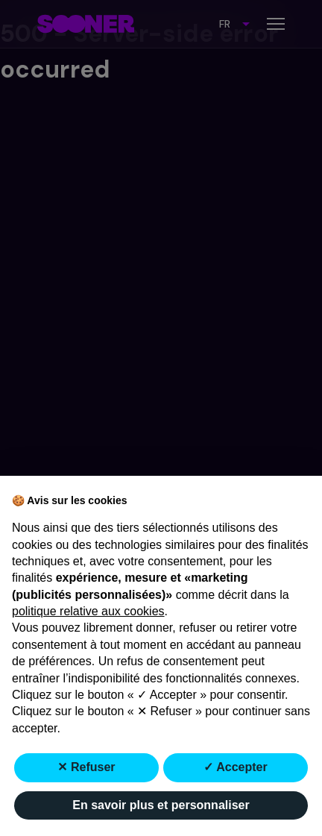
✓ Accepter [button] (235, 767)
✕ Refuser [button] (86, 767)
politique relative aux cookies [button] (88, 611)
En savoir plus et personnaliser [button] (160, 805)
